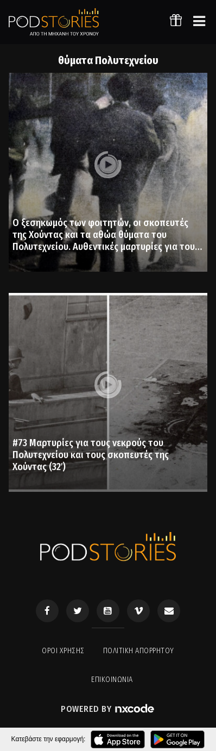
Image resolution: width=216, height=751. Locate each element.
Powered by (108, 709)
